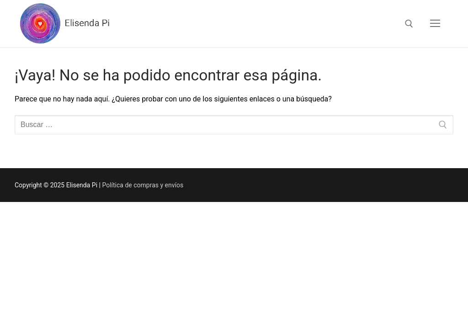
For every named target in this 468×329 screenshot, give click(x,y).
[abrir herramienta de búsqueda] (409, 24)
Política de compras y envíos (142, 185)
